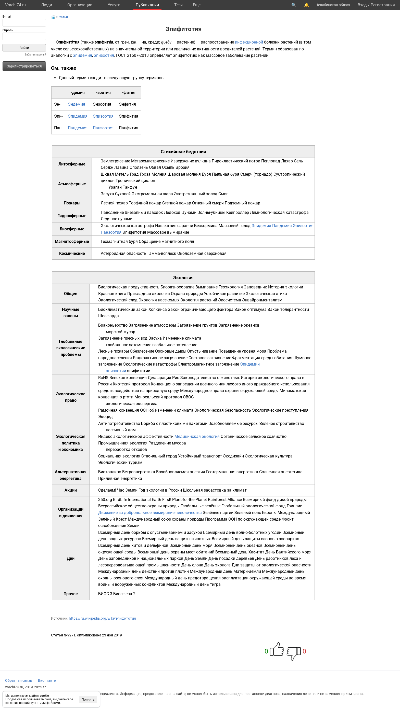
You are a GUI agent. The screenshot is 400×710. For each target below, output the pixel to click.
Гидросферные (71, 215)
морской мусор (120, 331)
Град (134, 174)
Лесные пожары (113, 351)
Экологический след (118, 300)
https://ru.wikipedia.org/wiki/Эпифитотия (102, 618)
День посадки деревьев (231, 558)
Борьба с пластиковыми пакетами (174, 423)
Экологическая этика (266, 293)
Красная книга (112, 293)
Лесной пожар (114, 203)
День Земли (195, 558)
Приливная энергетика (120, 478)
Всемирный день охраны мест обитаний (176, 552)
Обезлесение (142, 351)
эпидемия (82, 55)
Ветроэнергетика (138, 471)
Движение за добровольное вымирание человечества (150, 512)
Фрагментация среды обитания (262, 357)
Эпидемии (250, 364)
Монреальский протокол (158, 397)
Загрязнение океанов (238, 325)
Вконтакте (47, 680)
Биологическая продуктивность (128, 287)
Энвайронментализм (262, 300)
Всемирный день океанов (238, 545)
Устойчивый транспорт (200, 456)
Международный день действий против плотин (143, 571)
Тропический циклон (135, 180)
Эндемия (76, 104)
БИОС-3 (105, 593)
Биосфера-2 (124, 593)
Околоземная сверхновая (202, 253)
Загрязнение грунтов (197, 325)
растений (289, 42)
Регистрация (383, 5)
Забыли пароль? (35, 54)
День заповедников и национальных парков (140, 558)
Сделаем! (107, 490)
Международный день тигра (193, 584)
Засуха (107, 193)
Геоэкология (231, 287)
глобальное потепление (174, 344)
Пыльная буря (225, 174)
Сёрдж (107, 167)
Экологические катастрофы (150, 364)
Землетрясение (115, 161)
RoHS (103, 377)
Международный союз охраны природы (166, 519)
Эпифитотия (134, 232)
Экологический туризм (120, 462)
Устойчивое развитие (224, 293)
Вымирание (206, 287)
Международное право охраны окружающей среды (229, 390)
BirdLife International (132, 499)
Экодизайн (233, 456)
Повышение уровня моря (242, 351)
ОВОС (188, 397)
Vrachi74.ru (15, 5)
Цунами (188, 212)
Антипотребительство (119, 423)
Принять (88, 699)
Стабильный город (159, 456)
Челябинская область (334, 5)
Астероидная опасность (123, 253)
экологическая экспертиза (131, 403)
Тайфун (130, 187)
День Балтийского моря (288, 552)
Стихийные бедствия (183, 151)
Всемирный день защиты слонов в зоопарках (255, 538)
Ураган (115, 187)
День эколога (217, 565)
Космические (72, 253)
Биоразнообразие (177, 287)
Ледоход (172, 212)
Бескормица (206, 225)
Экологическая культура (269, 456)
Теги (178, 5)
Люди (46, 5)
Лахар (287, 161)
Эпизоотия (103, 116)
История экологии (285, 287)
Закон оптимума (250, 309)
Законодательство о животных (210, 377)
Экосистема (229, 300)
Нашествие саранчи (174, 225)
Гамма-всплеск (161, 253)
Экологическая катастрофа (127, 225)
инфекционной (249, 42)
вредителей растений (240, 49)
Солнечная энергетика (281, 471)
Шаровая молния (184, 174)
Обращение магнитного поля (166, 241)
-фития (128, 92)
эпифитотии (138, 370)
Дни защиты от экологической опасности (271, 565)
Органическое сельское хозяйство (253, 436)
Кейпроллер (237, 212)
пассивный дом (121, 429)
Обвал (155, 167)
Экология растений (198, 300)
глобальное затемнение (128, 344)
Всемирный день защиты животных (176, 538)
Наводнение (112, 212)
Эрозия (183, 167)
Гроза (145, 174)
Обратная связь (18, 680)
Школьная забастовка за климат (215, 490)
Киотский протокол (131, 384)
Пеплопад (270, 161)
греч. (125, 42)
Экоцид (105, 416)
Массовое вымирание (168, 232)
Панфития (128, 128)
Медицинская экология (197, 436)
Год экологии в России (160, 490)
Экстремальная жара (152, 193)
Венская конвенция (128, 377)
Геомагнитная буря (119, 241)
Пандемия (78, 128)
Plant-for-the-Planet (189, 499)
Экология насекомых (159, 300)
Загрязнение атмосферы (152, 325)
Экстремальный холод (195, 193)
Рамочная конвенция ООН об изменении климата (145, 410)
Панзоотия (103, 128)
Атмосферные (72, 184)
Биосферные (72, 229)
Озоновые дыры (170, 351)
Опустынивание (202, 351)
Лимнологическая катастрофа (279, 212)
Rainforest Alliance (225, 499)
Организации (79, 5)
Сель (298, 161)
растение (185, 42)
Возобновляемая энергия (180, 471)
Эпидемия (78, 116)
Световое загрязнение (210, 357)
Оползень (139, 167)
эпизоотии (116, 370)
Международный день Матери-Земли (225, 571)
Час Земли (127, 490)
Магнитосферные (72, 241)
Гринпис (294, 506)
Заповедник (255, 287)
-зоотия (103, 92)
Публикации (147, 5)
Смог (223, 193)
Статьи (62, 17)
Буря (206, 174)
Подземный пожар (242, 203)
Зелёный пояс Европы (255, 512)
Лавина (121, 167)
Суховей (123, 193)
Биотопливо (109, 471)
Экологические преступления (280, 410)
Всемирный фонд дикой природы (275, 499)
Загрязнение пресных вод (122, 338)
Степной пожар (176, 203)
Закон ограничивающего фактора (200, 309)
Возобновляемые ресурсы (233, 423)
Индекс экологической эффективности (135, 436)
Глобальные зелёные (200, 506)
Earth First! (161, 499)
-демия (78, 92)
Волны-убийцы (211, 212)
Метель (122, 174)
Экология (183, 277)
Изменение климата (182, 338)
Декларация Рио (163, 377)
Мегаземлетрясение (150, 161)
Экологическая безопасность (222, 410)
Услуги (114, 5)
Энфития (127, 104)
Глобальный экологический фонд (253, 506)
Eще (197, 5)
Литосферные (71, 164)
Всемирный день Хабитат (239, 552)
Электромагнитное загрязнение (208, 364)
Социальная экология (119, 456)
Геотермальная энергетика (232, 471)
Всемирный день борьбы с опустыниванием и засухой (150, 532)
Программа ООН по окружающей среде (243, 519)
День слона (192, 565)
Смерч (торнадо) (256, 174)
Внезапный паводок (144, 212)
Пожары (72, 203)
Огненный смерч (208, 203)
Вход (362, 5)
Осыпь (168, 167)
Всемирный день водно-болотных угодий (242, 532)
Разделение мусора (167, 443)
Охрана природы (187, 293)
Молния (159, 174)
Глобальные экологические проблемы (70, 348)
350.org (105, 499)
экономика (72, 449)
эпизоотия (104, 55)
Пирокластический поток (236, 161)
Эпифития (128, 116)
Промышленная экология (122, 443)
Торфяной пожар (145, 203)
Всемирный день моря (190, 545)
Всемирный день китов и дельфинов (133, 545)
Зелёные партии (218, 512)
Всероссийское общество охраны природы (139, 506)
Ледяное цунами (116, 218)
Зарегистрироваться (24, 66)
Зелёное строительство (281, 423)
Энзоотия (102, 104)
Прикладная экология (148, 293)
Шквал (107, 174)
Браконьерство (113, 325)
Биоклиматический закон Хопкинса (132, 309)
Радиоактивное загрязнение (160, 357)
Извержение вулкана (191, 161)
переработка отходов (126, 449)
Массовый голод (235, 225)
